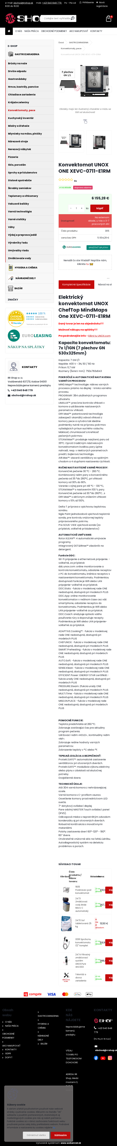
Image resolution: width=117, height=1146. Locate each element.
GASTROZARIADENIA (78, 42)
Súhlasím (60, 1135)
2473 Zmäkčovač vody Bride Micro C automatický (82, 905)
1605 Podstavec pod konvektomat (83, 890)
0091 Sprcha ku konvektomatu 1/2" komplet (83, 942)
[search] (72, 18)
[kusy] (76, 208)
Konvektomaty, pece (71, 48)
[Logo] (26, 18)
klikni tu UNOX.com (99, 336)
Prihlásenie (88, 2)
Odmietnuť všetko (36, 1135)
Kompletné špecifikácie (76, 284)
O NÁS (18, 31)
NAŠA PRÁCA (32, 31)
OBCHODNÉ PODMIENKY (54, 31)
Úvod (61, 42)
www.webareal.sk (71, 1142)
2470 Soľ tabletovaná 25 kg (83, 923)
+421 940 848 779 (52, 2)
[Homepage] (9, 31)
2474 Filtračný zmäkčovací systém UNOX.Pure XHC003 (82, 961)
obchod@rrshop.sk (23, 2)
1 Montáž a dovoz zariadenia (80, 977)
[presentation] (61, 89)
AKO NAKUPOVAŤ (78, 31)
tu (89, 264)
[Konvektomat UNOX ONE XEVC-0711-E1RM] (85, 86)
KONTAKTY (96, 31)
